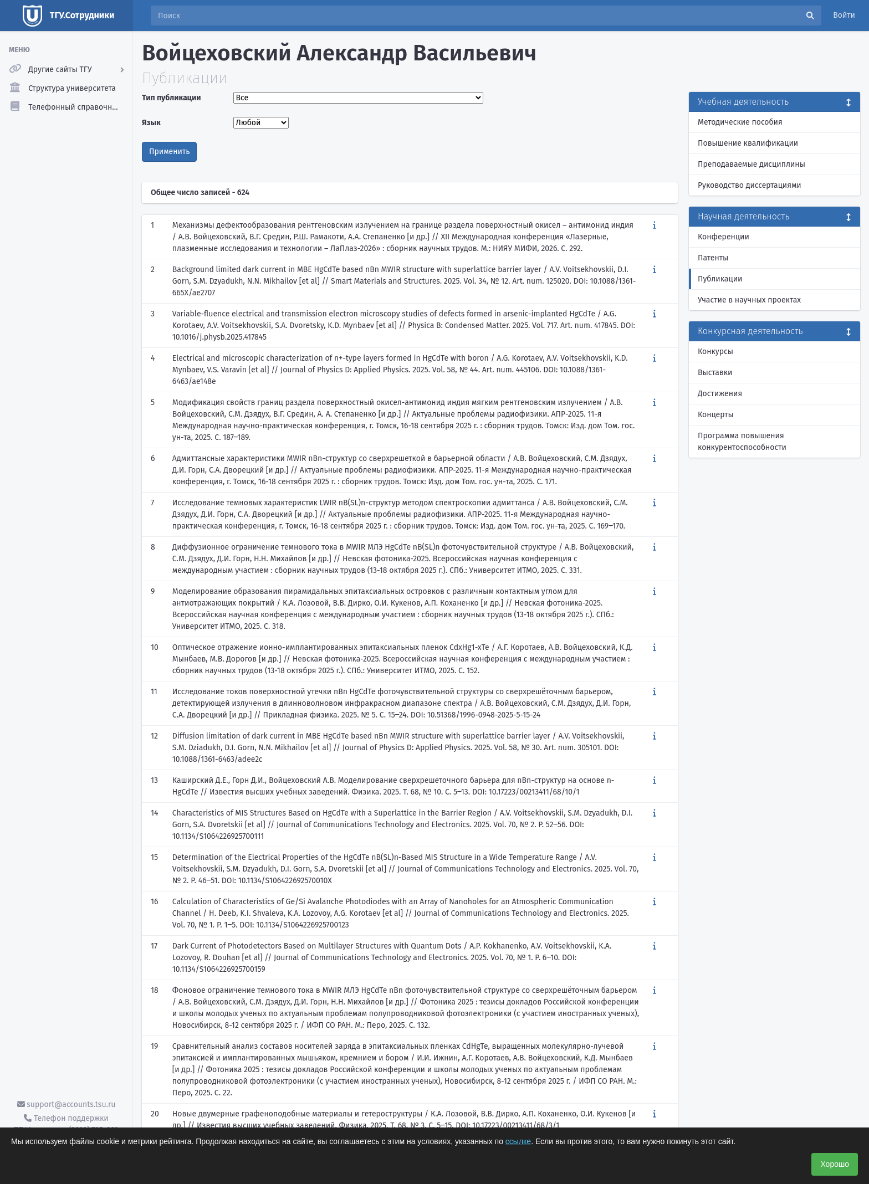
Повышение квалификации (748, 143)
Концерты (716, 414)
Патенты (713, 258)
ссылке (518, 1141)
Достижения (720, 393)
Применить (169, 151)
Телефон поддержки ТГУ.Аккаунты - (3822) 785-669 (66, 1124)
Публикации (720, 279)
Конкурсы (715, 351)
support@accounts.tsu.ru (66, 1104)
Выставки (715, 372)
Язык (151, 122)
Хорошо (834, 1164)
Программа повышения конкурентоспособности (742, 441)
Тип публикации (171, 97)
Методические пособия (740, 122)
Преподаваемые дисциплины (751, 164)
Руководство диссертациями (749, 185)
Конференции (723, 237)
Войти (844, 15)
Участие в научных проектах (749, 300)
